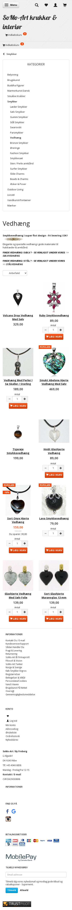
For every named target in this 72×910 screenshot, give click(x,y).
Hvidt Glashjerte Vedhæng (54, 451)
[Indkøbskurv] (36, 34)
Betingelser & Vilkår (15, 677)
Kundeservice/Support (17, 643)
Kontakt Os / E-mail (15, 640)
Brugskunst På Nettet (16, 687)
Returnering (11, 653)
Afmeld (24, 890)
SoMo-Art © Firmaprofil (18, 657)
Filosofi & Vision (14, 660)
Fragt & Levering (14, 650)
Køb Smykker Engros (16, 670)
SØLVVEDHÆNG (11, 255)
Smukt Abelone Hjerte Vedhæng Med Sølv (54, 382)
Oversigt (10, 690)
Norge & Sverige (14, 667)
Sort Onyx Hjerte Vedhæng (18, 520)
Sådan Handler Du (15, 647)
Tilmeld (11, 890)
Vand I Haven (12, 684)
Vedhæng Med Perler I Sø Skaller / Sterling (18, 382)
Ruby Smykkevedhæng (54, 315)
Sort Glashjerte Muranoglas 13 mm (54, 595)
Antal (53, 325)
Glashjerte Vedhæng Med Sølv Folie (18, 595)
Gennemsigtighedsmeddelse (20, 694)
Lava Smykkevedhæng (54, 518)
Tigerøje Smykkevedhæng (18, 451)
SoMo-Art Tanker (14, 664)
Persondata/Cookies (16, 680)
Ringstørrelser (13, 674)
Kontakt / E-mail (12, 774)
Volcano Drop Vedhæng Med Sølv (18, 317)
